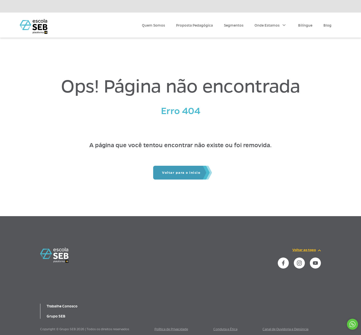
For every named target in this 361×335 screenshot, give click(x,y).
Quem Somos (153, 25)
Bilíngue (305, 25)
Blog (327, 25)
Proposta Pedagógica (194, 25)
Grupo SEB (56, 316)
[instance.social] (283, 263)
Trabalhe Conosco (62, 306)
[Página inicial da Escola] (33, 26)
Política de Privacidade (171, 329)
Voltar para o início (181, 173)
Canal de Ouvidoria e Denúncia (285, 329)
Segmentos (233, 25)
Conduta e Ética (225, 329)
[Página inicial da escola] (54, 261)
